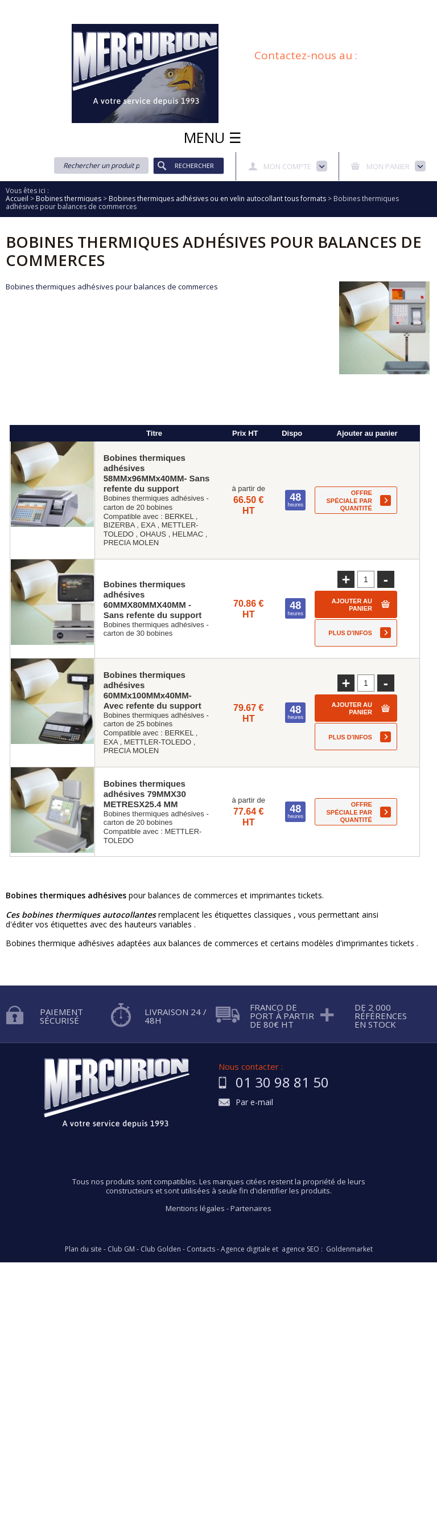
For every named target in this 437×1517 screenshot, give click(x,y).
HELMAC (187, 534)
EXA (148, 525)
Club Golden (161, 1249)
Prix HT (245, 433)
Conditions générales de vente (183, 19)
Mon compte (287, 166)
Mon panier (388, 166)
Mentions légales (195, 1208)
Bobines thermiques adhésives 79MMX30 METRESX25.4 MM (145, 794)
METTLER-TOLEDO (157, 742)
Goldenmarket (349, 1249)
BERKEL (178, 516)
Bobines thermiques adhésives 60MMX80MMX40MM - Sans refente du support (153, 599)
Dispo (292, 433)
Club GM (121, 1249)
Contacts (201, 1249)
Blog (256, 19)
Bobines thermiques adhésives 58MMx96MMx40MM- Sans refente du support (157, 473)
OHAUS (153, 534)
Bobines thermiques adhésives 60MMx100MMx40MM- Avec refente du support (152, 690)
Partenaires (250, 1208)
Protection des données (352, 7)
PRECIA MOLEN (131, 542)
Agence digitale (245, 1249)
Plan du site (299, 19)
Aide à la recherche (169, 7)
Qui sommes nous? (90, 7)
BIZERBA (119, 525)
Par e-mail (254, 1102)
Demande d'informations (257, 7)
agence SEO (300, 1249)
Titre (154, 433)
